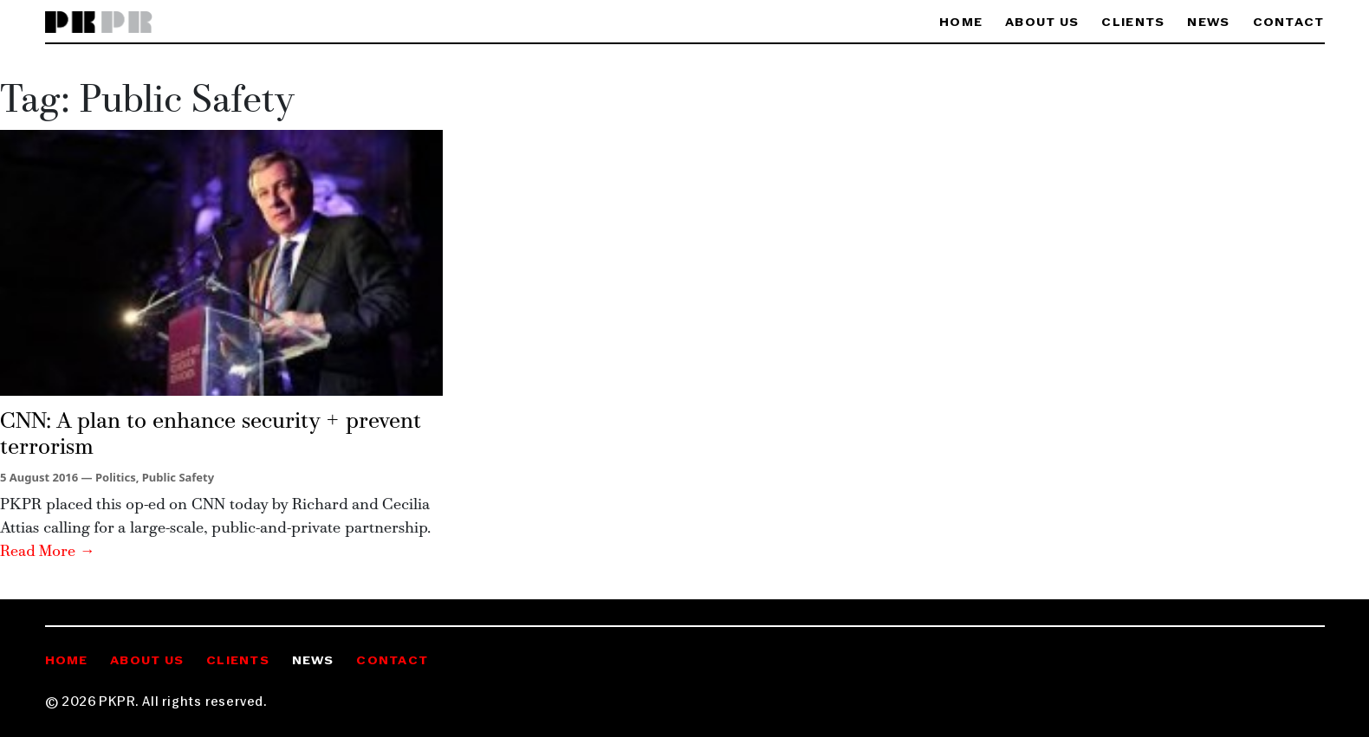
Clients (1133, 23)
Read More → (47, 552)
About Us (1042, 23)
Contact (1289, 23)
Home (961, 23)
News (1208, 23)
